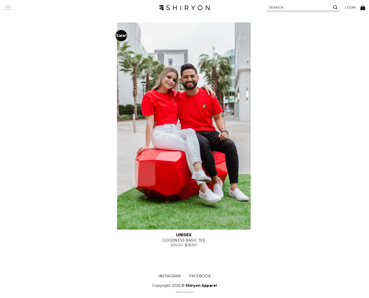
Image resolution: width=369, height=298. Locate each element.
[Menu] (8, 7)
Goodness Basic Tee (184, 240)
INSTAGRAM (169, 276)
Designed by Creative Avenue (185, 292)
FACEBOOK (200, 276)
